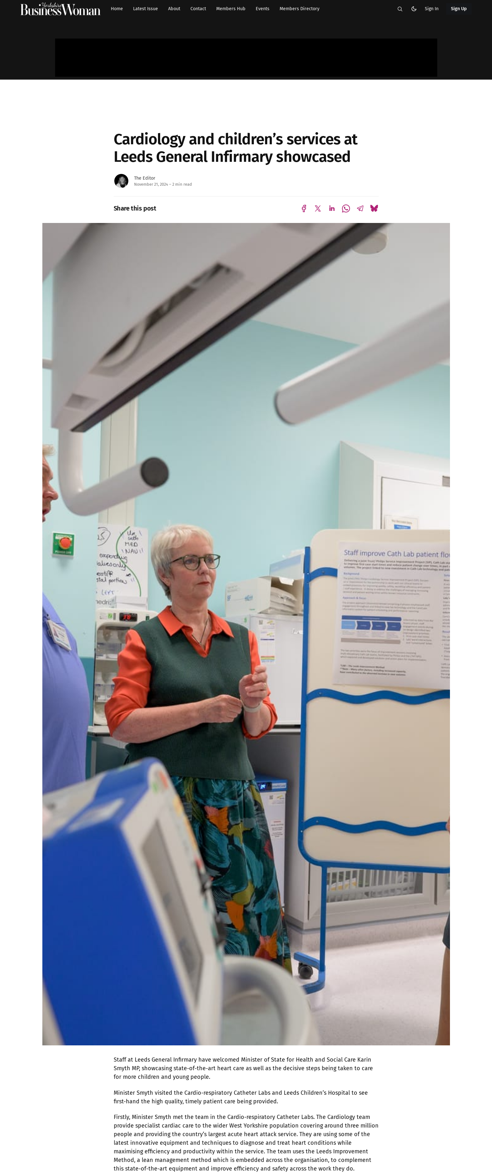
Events (262, 8)
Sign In (432, 8)
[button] (400, 9)
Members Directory (299, 8)
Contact (198, 8)
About (174, 8)
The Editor (144, 178)
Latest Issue (145, 8)
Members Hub (231, 8)
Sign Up (459, 8)
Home (117, 8)
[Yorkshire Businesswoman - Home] (60, 9)
